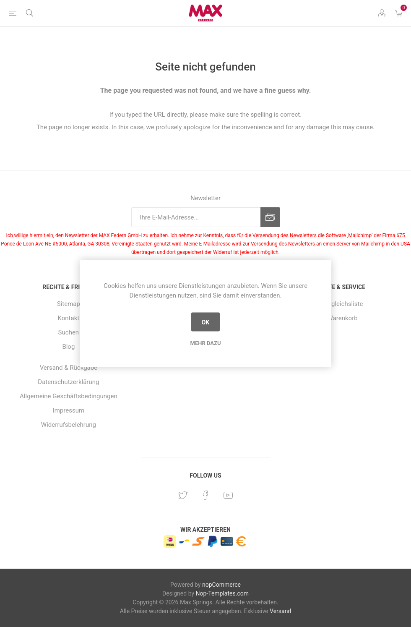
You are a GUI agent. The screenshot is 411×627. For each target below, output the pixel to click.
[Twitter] (183, 495)
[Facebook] (205, 495)
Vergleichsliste (342, 304)
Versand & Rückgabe (68, 367)
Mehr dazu (205, 343)
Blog (68, 346)
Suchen (68, 332)
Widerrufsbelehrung (68, 424)
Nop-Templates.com (222, 593)
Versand (280, 611)
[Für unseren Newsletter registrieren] (195, 217)
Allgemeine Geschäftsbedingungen (68, 396)
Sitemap (68, 304)
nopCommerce (221, 584)
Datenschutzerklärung (68, 382)
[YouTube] (228, 495)
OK (206, 322)
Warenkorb (343, 318)
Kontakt (69, 318)
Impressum (68, 410)
